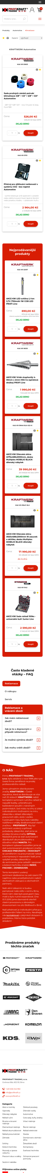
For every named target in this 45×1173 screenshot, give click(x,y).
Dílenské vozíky (29, 1111)
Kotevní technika (9, 1147)
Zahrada (5, 1138)
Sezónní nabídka (9, 1162)
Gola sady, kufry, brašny (33, 1118)
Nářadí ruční (7, 1118)
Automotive (17, 30)
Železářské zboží (30, 1143)
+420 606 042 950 (13, 1089)
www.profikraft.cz (13, 1096)
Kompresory (28, 1147)
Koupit (31, 133)
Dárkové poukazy (30, 1107)
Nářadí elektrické (30, 1131)
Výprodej (6, 1111)
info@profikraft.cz (13, 1092)
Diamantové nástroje (11, 1127)
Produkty (6, 30)
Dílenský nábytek (9, 1114)
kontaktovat (12, 915)
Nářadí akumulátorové (11, 1131)
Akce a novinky (8, 1107)
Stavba (26, 1134)
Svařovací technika (31, 1150)
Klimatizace (29, 30)
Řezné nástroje (29, 1127)
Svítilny (5, 1143)
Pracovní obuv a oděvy (11, 1156)
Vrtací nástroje (29, 1121)
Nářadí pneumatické (11, 1134)
